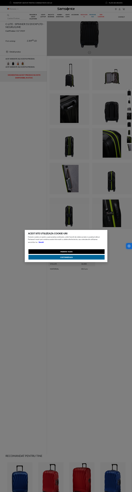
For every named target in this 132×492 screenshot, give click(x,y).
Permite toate (66, 252)
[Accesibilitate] (129, 246)
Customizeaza (66, 257)
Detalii (41, 242)
